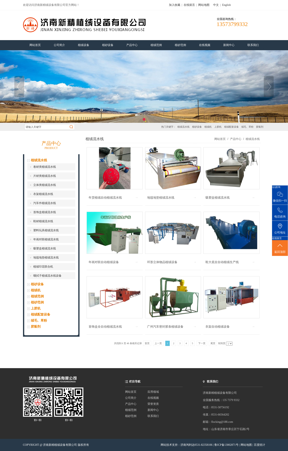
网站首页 (220, 139)
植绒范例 (37, 296)
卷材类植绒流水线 (44, 166)
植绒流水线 (183, 126)
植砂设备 (197, 126)
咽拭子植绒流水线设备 (47, 275)
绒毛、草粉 (247, 126)
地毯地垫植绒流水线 (46, 257)
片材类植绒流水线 (44, 175)
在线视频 (153, 397)
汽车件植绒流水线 (44, 203)
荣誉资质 (153, 403)
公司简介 (130, 397)
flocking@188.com (222, 421)
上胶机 (218, 126)
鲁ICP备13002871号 (226, 444)
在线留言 (189, 4)
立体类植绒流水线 (44, 184)
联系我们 (153, 416)
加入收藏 (174, 4)
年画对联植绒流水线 (46, 239)
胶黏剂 (259, 126)
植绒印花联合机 (43, 266)
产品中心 (235, 139)
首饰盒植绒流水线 (44, 212)
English (226, 4)
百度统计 (259, 444)
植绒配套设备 (231, 126)
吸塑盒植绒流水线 (44, 248)
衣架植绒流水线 (43, 194)
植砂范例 (37, 302)
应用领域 (153, 391)
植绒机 (208, 126)
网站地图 (203, 4)
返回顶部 (280, 248)
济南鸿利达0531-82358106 (196, 444)
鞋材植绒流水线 (43, 221)
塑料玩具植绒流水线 (46, 230)
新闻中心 (153, 409)
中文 (216, 4)
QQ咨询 (276, 187)
